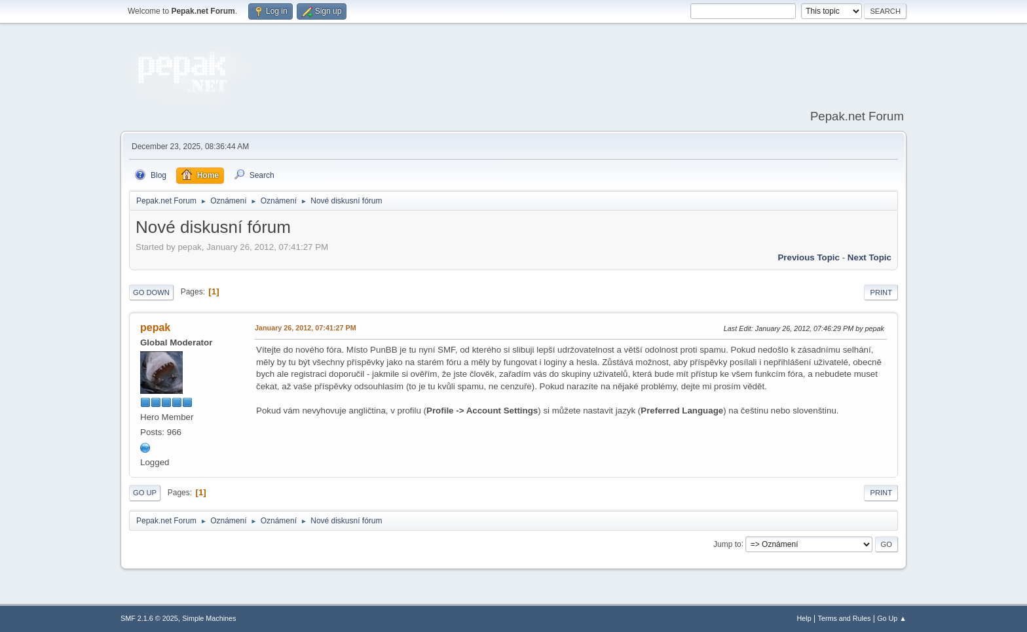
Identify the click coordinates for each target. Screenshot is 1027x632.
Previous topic (808, 257)
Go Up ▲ (891, 618)
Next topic (869, 257)
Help (804, 618)
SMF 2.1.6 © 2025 (149, 618)
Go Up (145, 493)
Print (881, 292)
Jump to (727, 543)
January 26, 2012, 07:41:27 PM (305, 328)
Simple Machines (209, 618)
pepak (155, 327)
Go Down (151, 292)
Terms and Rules (844, 618)
